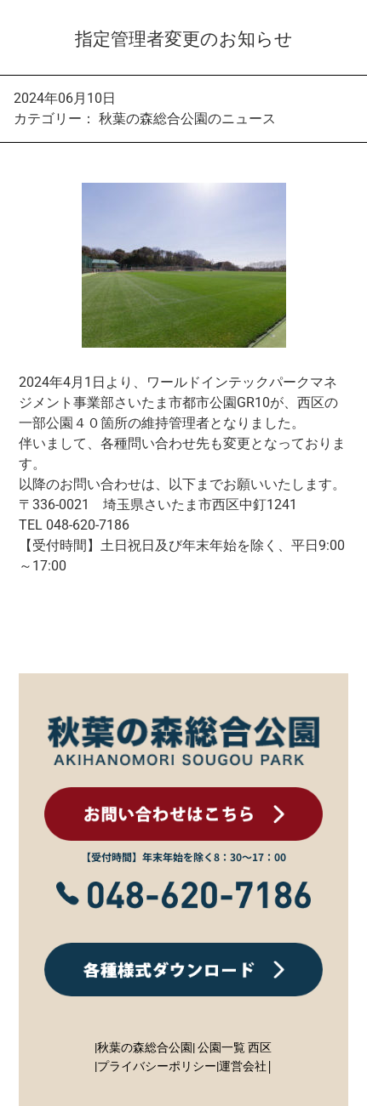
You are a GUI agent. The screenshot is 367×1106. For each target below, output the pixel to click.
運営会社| (246, 1066)
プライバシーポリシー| (158, 1066)
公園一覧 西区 (235, 1047)
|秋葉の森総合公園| (145, 1047)
